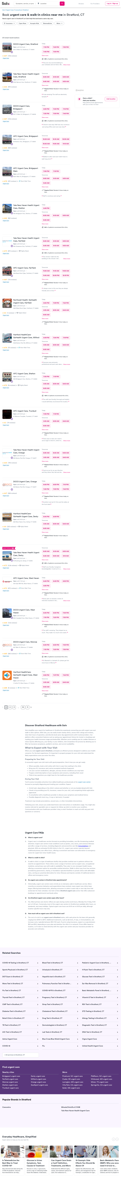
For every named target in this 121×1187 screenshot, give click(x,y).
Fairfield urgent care (10, 1079)
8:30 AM (66, 77)
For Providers (95, 4)
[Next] (117, 1139)
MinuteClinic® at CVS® (70, 1107)
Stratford (25, 10)
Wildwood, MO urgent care (101, 1079)
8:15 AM (56, 77)
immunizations (83, 846)
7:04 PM (56, 338)
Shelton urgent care (10, 1085)
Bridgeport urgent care (11, 1076)
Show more (66, 65)
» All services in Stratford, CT (14, 1055)
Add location (110, 99)
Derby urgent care (38, 1076)
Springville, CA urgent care (101, 1085)
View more (45, 55)
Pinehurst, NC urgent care (72, 1076)
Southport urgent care (39, 1085)
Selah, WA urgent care (71, 1088)
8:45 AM (46, 81)
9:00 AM (46, 178)
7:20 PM (56, 47)
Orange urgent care (38, 1082)
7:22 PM (66, 675)
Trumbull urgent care (10, 1088)
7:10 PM (46, 47)
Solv (3, 10)
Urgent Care (9, 10)
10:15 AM (56, 139)
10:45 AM (46, 144)
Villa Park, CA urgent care (72, 1085)
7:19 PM (65, 338)
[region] (98, 63)
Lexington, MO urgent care (72, 1082)
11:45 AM (46, 275)
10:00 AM (46, 139)
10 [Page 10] (23, 707)
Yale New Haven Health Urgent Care (75, 1111)
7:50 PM (56, 52)
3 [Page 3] (14, 707)
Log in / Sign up (112, 3)
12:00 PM (56, 275)
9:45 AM (46, 183)
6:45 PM (46, 208)
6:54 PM (46, 303)
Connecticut (18, 10)
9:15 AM (56, 81)
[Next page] (30, 707)
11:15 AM (66, 144)
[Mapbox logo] (79, 90)
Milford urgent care (38, 1079)
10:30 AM (65, 139)
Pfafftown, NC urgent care (101, 1076)
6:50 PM (46, 109)
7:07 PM (56, 675)
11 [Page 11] (27, 707)
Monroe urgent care (10, 1082)
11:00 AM (56, 144)
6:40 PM (46, 485)
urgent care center (84, 782)
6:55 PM (46, 586)
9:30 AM (66, 81)
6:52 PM (46, 675)
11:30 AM (66, 271)
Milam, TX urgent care (99, 1082)
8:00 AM (46, 77)
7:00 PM (56, 109)
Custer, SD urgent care (71, 1079)
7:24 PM (66, 303)
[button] (97, 68)
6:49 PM (46, 338)
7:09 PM (56, 303)
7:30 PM (66, 47)
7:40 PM (46, 52)
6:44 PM (46, 517)
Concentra (6, 1107)
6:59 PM (56, 517)
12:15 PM (66, 275)
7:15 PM (56, 171)
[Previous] (113, 1139)
